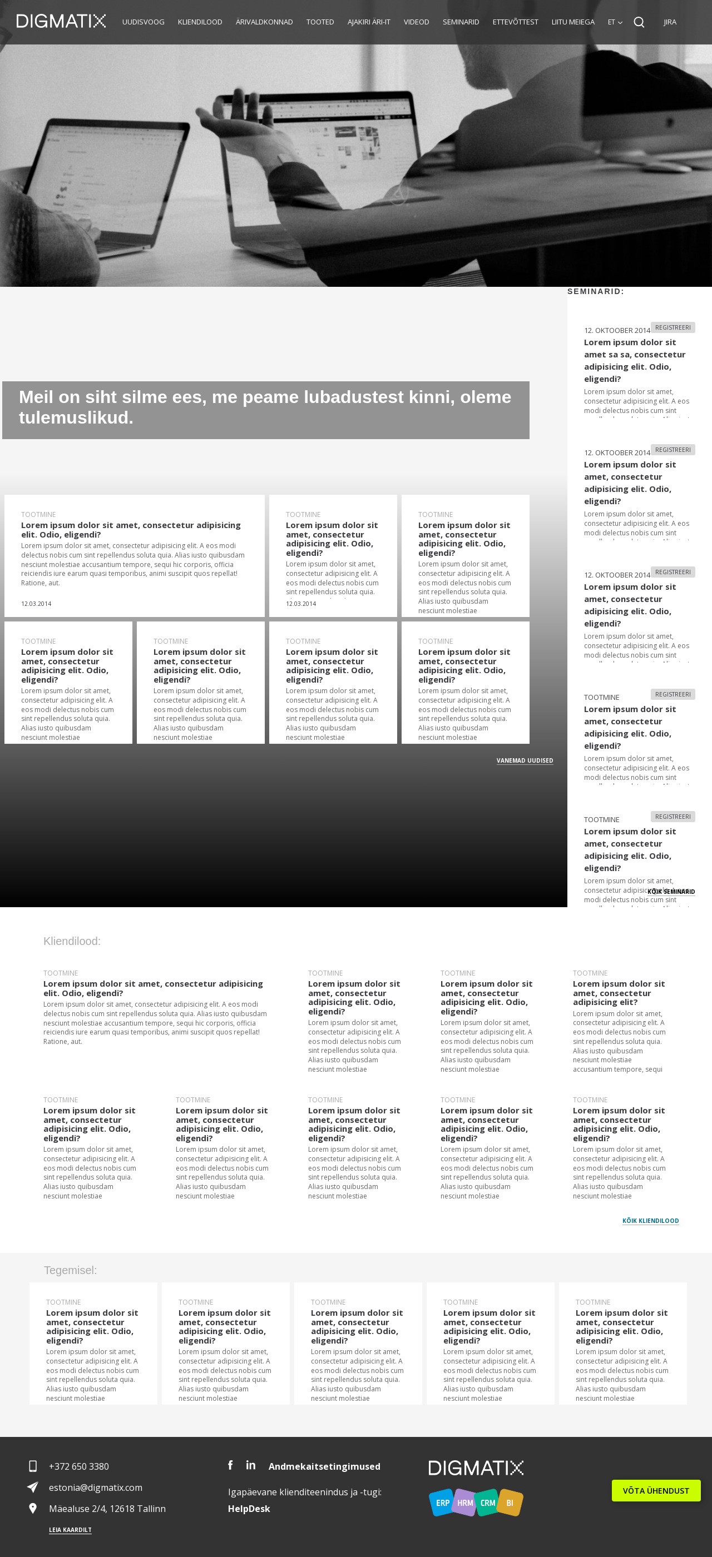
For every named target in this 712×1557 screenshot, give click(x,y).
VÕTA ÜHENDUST (656, 1490)
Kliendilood (200, 22)
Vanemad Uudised (525, 760)
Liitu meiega (573, 22)
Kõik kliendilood (650, 1221)
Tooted (320, 22)
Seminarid (461, 22)
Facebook (230, 1465)
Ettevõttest (515, 22)
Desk (249, 1509)
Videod (416, 22)
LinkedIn (250, 1465)
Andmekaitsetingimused (324, 1466)
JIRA (670, 22)
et (611, 22)
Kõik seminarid (671, 892)
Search (639, 22)
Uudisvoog (143, 22)
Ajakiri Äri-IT (369, 22)
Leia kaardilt (70, 1530)
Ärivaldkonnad (264, 22)
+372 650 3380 (79, 1466)
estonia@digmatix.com (95, 1487)
